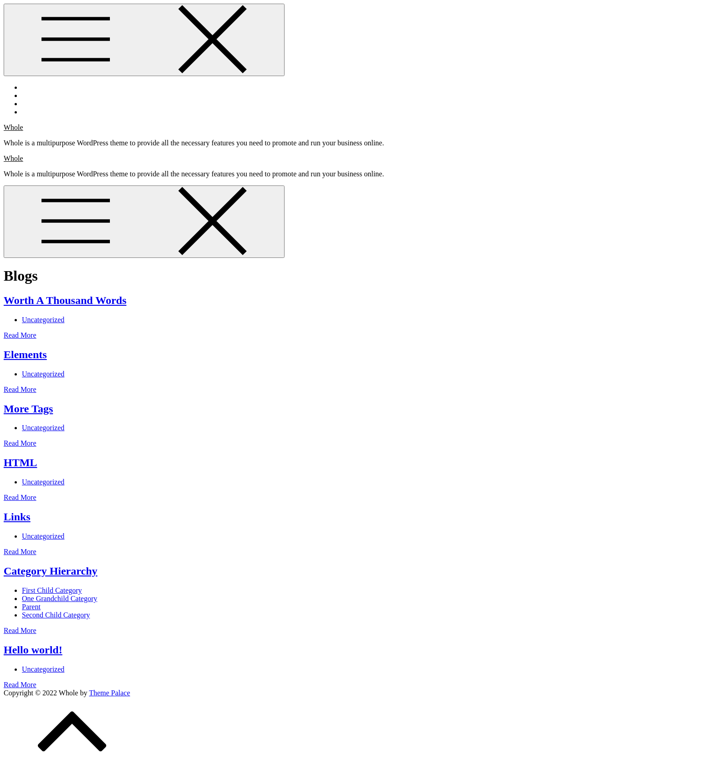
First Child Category (52, 590)
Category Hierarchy (51, 571)
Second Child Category (56, 615)
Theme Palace (109, 693)
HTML (20, 462)
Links (17, 517)
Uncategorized (43, 320)
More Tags (28, 409)
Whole (13, 127)
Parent (31, 607)
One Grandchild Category (59, 598)
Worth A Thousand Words (65, 300)
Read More (20, 335)
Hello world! (33, 650)
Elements (25, 354)
